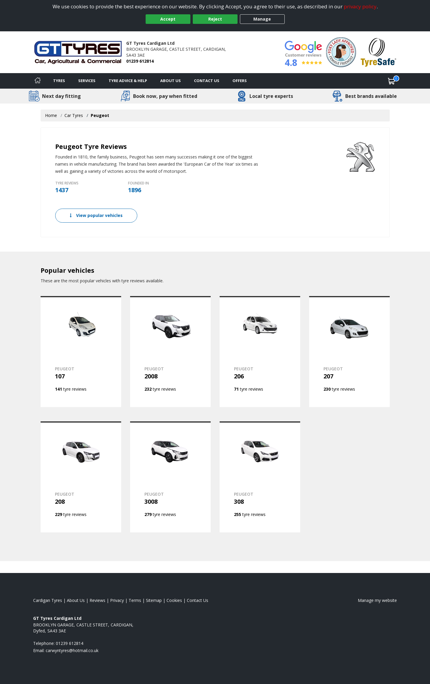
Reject (215, 19)
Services (86, 80)
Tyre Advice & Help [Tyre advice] (128, 80)
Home (51, 115)
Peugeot (100, 115)
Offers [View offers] (239, 80)
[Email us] (72, 650)
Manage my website (377, 600)
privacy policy (360, 6)
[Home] (38, 81)
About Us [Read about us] (76, 600)
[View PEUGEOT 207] (349, 351)
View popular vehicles (96, 215)
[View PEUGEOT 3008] (170, 476)
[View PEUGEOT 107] (81, 351)
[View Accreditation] (341, 52)
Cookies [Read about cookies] (174, 600)
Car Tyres (73, 115)
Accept (167, 19)
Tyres (59, 80)
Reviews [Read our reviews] (97, 600)
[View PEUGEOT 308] (260, 476)
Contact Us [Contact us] (206, 80)
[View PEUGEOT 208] (81, 476)
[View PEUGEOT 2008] (170, 351)
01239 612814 (140, 61)
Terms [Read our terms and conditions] (135, 600)
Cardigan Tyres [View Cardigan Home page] (47, 600)
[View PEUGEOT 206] (260, 351)
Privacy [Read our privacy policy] (117, 600)
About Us (170, 80)
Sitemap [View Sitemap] (154, 600)
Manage (262, 19)
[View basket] (391, 81)
